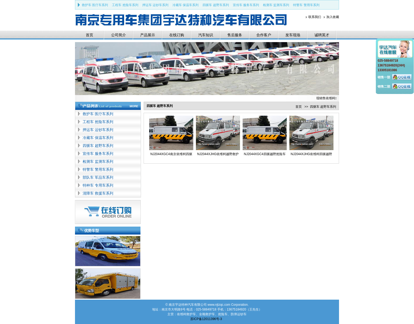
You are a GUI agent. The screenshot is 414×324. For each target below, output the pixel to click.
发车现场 (292, 35)
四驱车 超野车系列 (216, 5)
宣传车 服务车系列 (246, 5)
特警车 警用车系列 (306, 5)
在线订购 (176, 35)
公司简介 (118, 35)
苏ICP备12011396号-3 (206, 319)
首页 (89, 35)
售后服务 (234, 35)
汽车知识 (205, 35)
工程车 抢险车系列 (125, 5)
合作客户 (263, 35)
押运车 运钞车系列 (155, 5)
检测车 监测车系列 (276, 5)
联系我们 (314, 17)
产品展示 (147, 35)
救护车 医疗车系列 (95, 5)
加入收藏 (332, 17)
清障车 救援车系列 (98, 193)
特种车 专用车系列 (98, 185)
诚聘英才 (321, 35)
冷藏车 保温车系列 (185, 5)
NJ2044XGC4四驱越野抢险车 (264, 154)
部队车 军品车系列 (98, 177)
